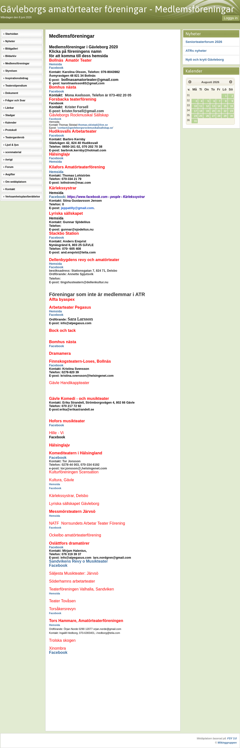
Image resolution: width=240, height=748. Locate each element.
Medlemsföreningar (17, 63)
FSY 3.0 (232, 738)
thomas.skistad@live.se (93, 124)
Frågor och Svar (15, 100)
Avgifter (10, 174)
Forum (9, 166)
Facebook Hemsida (56, 160)
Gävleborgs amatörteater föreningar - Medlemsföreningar (117, 9)
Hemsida (55, 64)
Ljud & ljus (11, 144)
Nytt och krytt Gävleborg (205, 59)
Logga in (231, 18)
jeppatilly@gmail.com (77, 208)
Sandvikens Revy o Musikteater (78, 561)
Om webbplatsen (15, 181)
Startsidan (11, 33)
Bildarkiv (10, 55)
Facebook (56, 68)
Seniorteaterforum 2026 (204, 42)
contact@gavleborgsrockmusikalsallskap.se (85, 127)
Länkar (9, 107)
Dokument (11, 92)
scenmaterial (13, 152)
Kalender (10, 122)
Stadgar (10, 115)
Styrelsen (11, 70)
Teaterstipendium (16, 85)
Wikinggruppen (227, 742)
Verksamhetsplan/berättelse (22, 196)
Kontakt (10, 189)
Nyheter (10, 41)
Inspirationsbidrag (16, 78)
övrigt (9, 159)
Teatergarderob (14, 137)
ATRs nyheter (196, 51)
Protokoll (10, 129)
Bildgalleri (11, 48)
